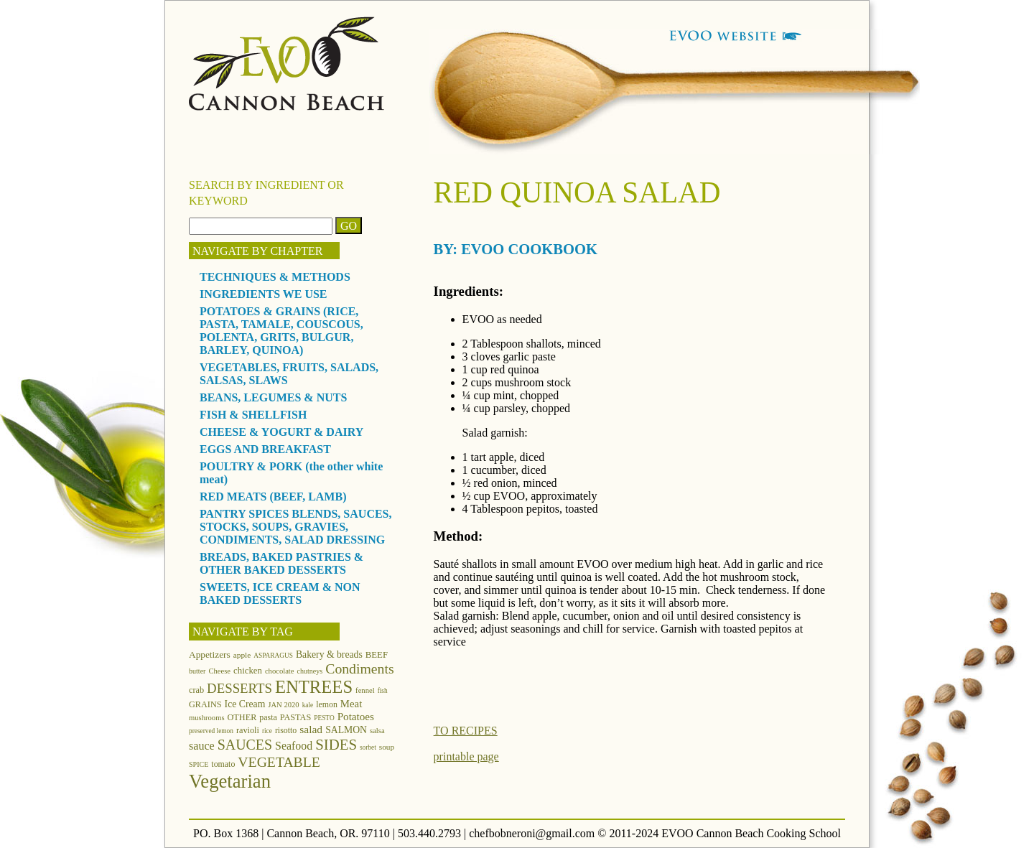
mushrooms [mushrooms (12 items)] (207, 718)
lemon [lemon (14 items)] (326, 704)
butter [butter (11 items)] (197, 671)
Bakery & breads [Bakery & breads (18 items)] (329, 654)
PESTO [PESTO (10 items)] (324, 718)
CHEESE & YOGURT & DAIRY (281, 432)
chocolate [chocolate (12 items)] (279, 671)
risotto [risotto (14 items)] (286, 730)
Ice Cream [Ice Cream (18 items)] (245, 704)
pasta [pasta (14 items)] (267, 717)
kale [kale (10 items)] (308, 705)
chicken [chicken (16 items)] (247, 671)
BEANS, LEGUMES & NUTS (273, 397)
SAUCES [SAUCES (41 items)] (245, 745)
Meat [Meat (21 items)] (351, 703)
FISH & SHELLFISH (253, 415)
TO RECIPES (466, 730)
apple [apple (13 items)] (242, 655)
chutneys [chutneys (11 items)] (310, 671)
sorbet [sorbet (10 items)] (368, 747)
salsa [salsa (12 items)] (377, 731)
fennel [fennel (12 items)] (365, 690)
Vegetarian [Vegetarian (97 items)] (230, 781)
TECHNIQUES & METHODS (275, 277)
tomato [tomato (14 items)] (223, 764)
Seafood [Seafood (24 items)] (293, 746)
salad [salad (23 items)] (310, 729)
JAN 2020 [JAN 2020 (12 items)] (283, 705)
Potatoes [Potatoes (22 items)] (355, 716)
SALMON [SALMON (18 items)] (346, 729)
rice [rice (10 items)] (267, 731)
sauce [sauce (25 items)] (202, 746)
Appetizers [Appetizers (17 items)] (209, 654)
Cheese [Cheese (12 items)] (219, 671)
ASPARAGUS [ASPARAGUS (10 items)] (273, 655)
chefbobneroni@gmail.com (532, 833)
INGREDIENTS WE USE (263, 294)
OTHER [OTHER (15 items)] (242, 717)
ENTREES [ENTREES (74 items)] (314, 686)
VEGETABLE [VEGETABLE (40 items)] (279, 762)
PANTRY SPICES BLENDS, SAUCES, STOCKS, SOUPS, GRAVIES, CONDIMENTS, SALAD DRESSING (296, 527)
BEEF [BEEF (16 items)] (376, 655)
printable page (466, 756)
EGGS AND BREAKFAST (265, 449)
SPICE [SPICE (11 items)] (198, 764)
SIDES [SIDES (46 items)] (336, 744)
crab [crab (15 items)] (196, 690)
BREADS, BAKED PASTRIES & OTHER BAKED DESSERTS (281, 563)
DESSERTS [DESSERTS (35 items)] (239, 688)
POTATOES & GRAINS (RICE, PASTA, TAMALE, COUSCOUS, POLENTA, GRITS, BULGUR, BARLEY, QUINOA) (281, 330)
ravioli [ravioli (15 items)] (247, 730)
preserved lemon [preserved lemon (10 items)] (211, 731)
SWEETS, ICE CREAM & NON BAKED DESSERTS (280, 593)
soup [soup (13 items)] (386, 746)
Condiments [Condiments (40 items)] (359, 668)
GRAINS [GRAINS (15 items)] (205, 704)
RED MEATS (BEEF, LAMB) (273, 496)
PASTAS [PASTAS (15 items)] (296, 717)
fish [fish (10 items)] (383, 690)
